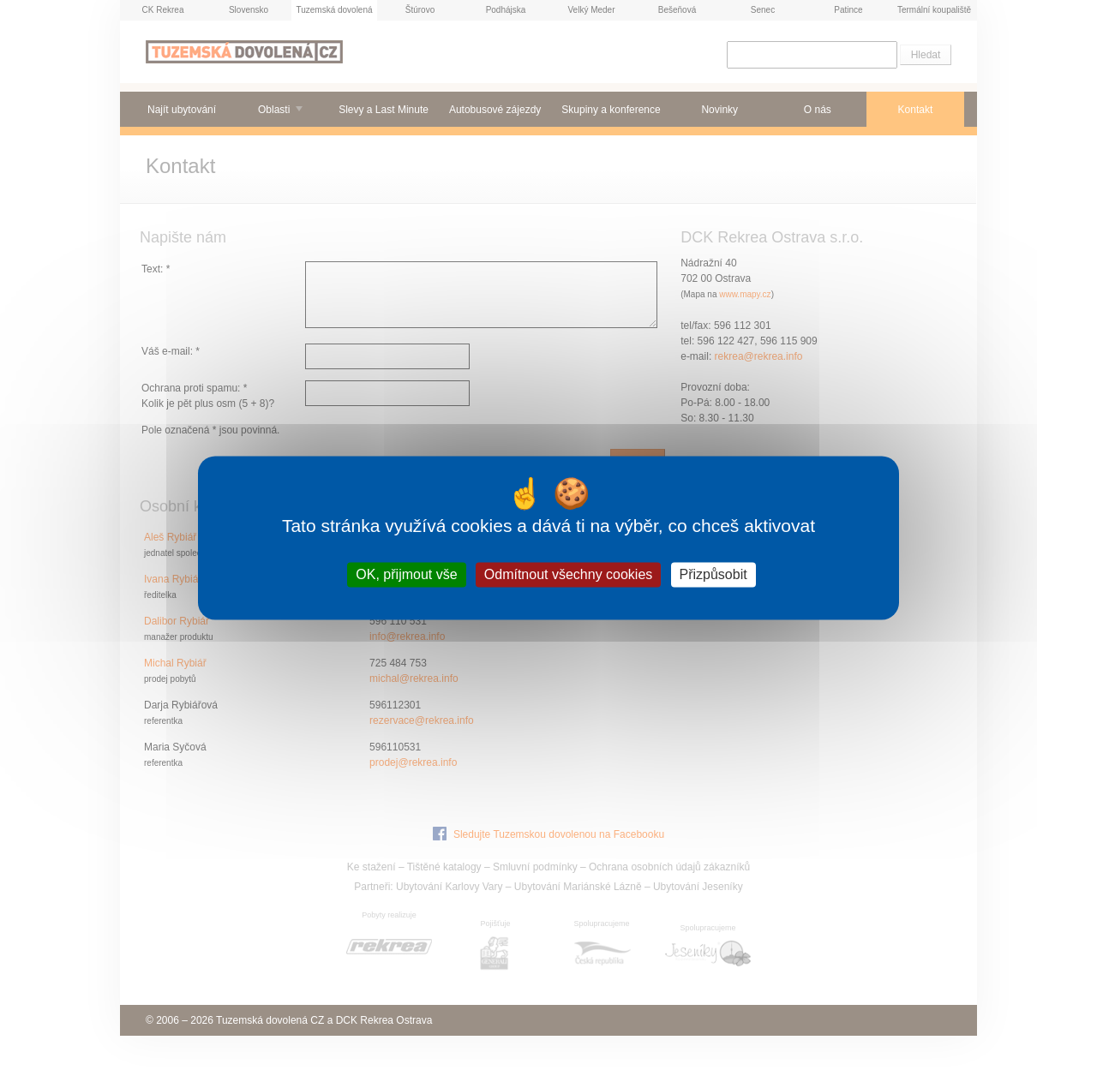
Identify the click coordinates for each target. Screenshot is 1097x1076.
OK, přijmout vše (406, 574)
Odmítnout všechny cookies (568, 574)
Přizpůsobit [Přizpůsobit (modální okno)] (713, 574)
